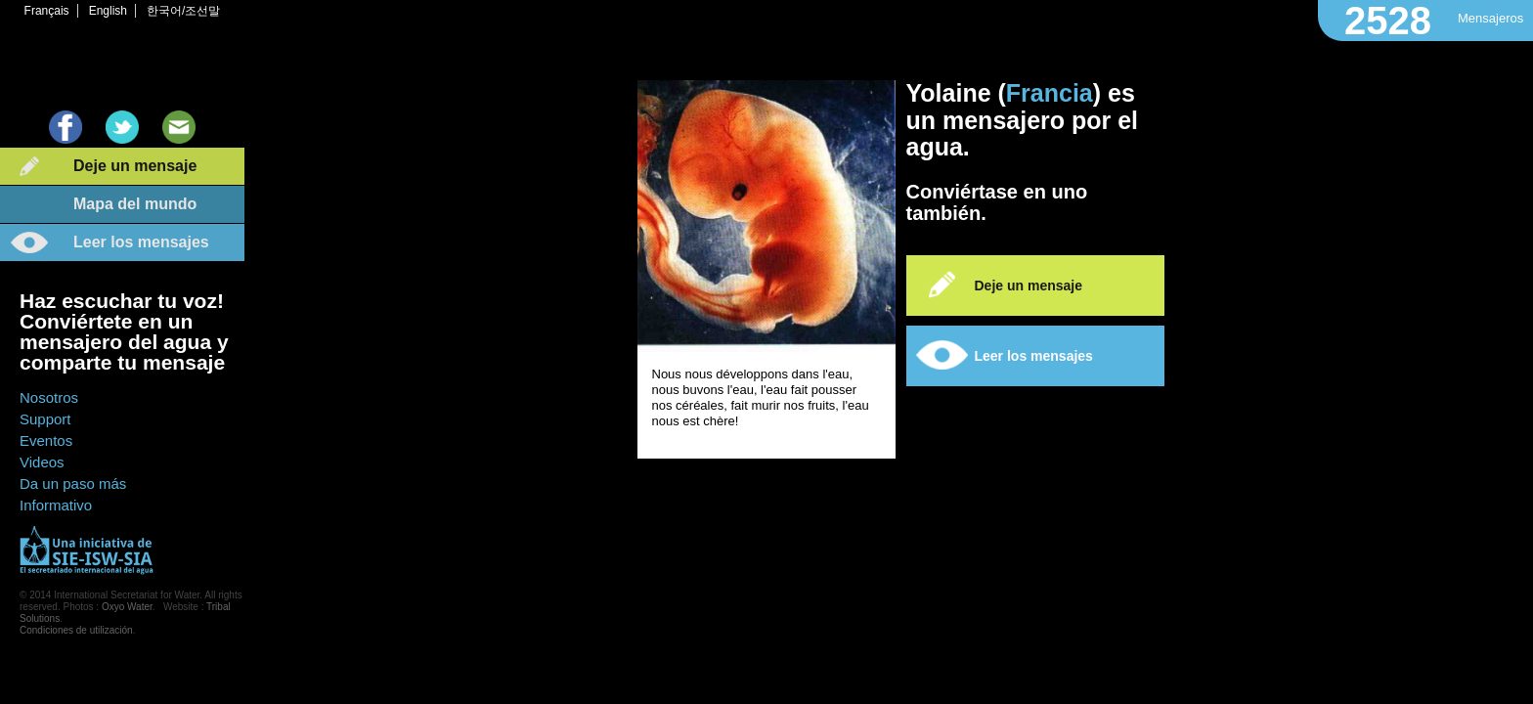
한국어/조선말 (183, 11)
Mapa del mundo (135, 204)
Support (45, 419)
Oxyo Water (127, 606)
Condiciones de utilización (76, 630)
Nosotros (49, 397)
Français (46, 11)
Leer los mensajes (141, 242)
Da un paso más (73, 483)
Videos (42, 462)
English (108, 11)
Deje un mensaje (135, 165)
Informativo (56, 505)
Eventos (46, 440)
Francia (1049, 93)
